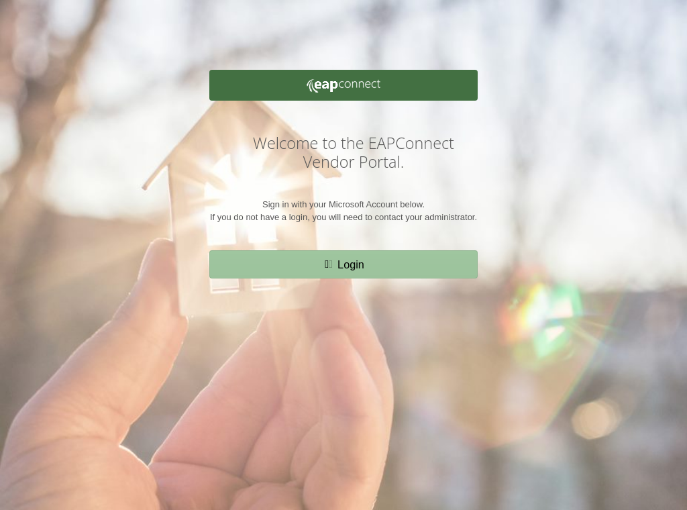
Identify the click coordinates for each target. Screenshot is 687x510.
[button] (343, 264)
